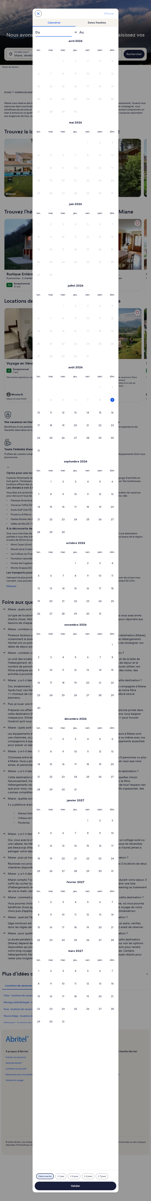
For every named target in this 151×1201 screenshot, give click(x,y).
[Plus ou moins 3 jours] (88, 1176)
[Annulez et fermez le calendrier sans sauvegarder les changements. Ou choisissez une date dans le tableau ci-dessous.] (38, 13)
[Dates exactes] (45, 1176)
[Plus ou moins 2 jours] (74, 1176)
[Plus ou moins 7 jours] (102, 1176)
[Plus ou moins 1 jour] (60, 1176)
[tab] (54, 23)
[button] (88, 61)
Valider (75, 1186)
